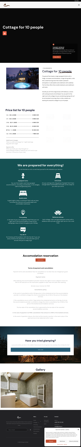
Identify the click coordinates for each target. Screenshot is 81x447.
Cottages (36, 422)
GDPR (45, 424)
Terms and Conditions (46, 421)
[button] (78, 429)
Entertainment (36, 429)
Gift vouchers (36, 431)
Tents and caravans (37, 426)
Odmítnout (62, 441)
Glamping (35, 424)
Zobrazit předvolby (73, 441)
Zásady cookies (60, 444)
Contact (35, 433)
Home (34, 420)
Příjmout (51, 441)
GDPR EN (65, 444)
